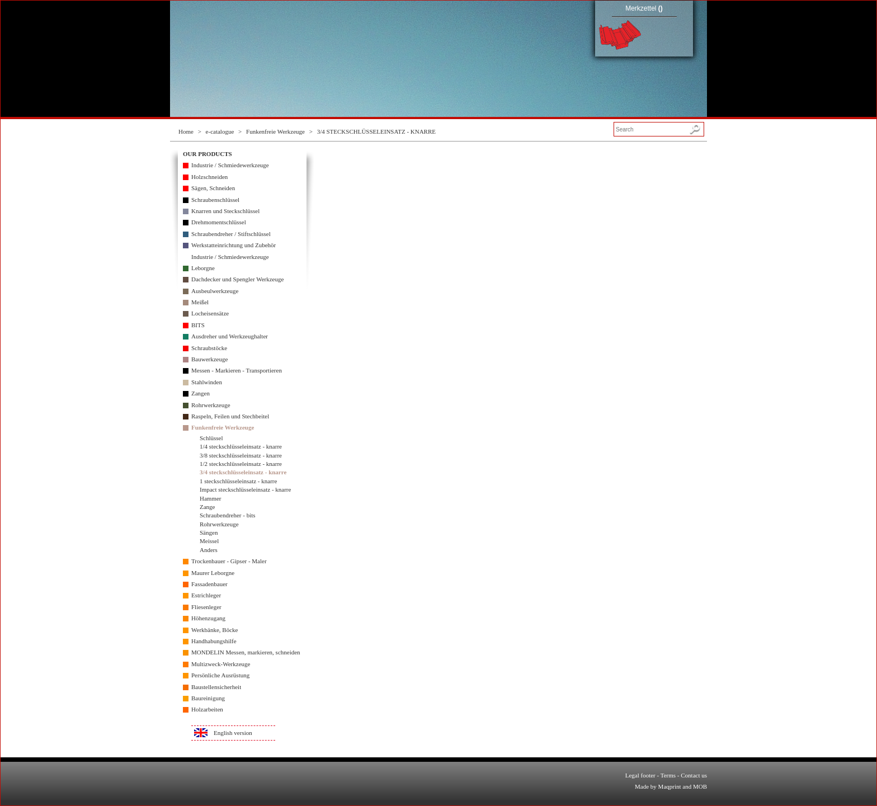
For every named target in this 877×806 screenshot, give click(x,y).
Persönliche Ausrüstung (220, 675)
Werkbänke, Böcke (214, 629)
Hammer (210, 498)
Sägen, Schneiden (213, 188)
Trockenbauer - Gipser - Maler (229, 561)
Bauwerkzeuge (209, 359)
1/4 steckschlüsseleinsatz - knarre (241, 446)
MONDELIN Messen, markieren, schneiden (245, 652)
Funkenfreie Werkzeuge (275, 131)
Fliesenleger (206, 607)
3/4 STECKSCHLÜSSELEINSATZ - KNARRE (376, 131)
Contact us (694, 775)
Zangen (200, 393)
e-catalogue (220, 131)
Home (186, 131)
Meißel (200, 302)
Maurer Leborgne (212, 572)
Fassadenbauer (209, 584)
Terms (668, 775)
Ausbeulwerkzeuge (214, 290)
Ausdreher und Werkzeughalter (229, 336)
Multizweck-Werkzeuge (220, 664)
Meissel (209, 541)
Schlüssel (211, 438)
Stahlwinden (206, 382)
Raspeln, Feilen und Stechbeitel (230, 416)
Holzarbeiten (207, 709)
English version (233, 732)
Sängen (209, 532)
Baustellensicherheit (216, 687)
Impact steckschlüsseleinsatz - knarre (245, 489)
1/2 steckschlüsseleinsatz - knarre (241, 463)
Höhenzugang (208, 618)
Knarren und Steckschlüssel (225, 211)
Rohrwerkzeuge (210, 405)
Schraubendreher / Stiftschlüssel (231, 233)
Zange (207, 506)
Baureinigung (208, 698)
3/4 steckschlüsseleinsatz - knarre (243, 472)
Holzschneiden (209, 176)
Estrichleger (206, 595)
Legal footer (640, 775)
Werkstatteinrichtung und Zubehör (233, 245)
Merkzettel (644, 8)
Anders (209, 549)
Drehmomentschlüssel (218, 222)
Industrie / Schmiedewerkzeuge (230, 165)
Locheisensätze (210, 313)
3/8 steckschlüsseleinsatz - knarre (241, 455)
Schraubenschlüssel (215, 199)
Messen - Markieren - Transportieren (236, 370)
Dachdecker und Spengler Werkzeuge (237, 279)
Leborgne (203, 268)
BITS (198, 325)
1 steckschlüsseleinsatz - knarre (238, 481)
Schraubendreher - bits (228, 515)
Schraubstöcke (209, 348)
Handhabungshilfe (214, 641)
